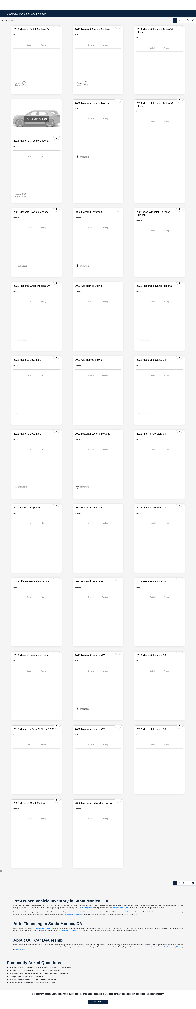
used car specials (86, 908)
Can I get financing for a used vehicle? (26, 976)
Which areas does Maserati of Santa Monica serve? (32, 982)
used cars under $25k (120, 908)
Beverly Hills (164, 947)
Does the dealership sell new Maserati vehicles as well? (33, 979)
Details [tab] (29, 45)
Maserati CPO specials (126, 912)
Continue (98, 1002)
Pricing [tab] (43, 45)
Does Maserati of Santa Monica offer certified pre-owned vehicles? (38, 973)
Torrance (172, 947)
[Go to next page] (188, 20)
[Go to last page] (193, 20)
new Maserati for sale (73, 914)
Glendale (179, 947)
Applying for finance (69, 930)
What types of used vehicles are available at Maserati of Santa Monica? (40, 967)
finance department (43, 928)
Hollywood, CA (21, 949)
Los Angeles (155, 947)
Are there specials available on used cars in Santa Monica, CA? (37, 970)
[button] (56, 137)
